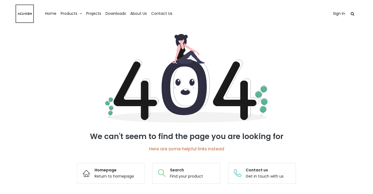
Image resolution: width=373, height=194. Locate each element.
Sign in (334, 13)
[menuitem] (56, 14)
